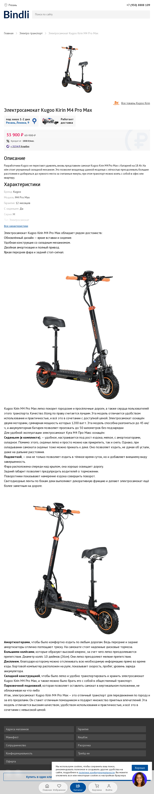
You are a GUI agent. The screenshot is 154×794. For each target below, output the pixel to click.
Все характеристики (16, 226)
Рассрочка (84, 745)
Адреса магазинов (17, 729)
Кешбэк (82, 737)
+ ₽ (19, 146)
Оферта (11, 761)
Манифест (12, 737)
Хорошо (140, 768)
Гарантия (83, 729)
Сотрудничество (16, 745)
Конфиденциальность (19, 753)
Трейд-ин (84, 753)
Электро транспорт (31, 33)
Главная (8, 33)
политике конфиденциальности (97, 772)
